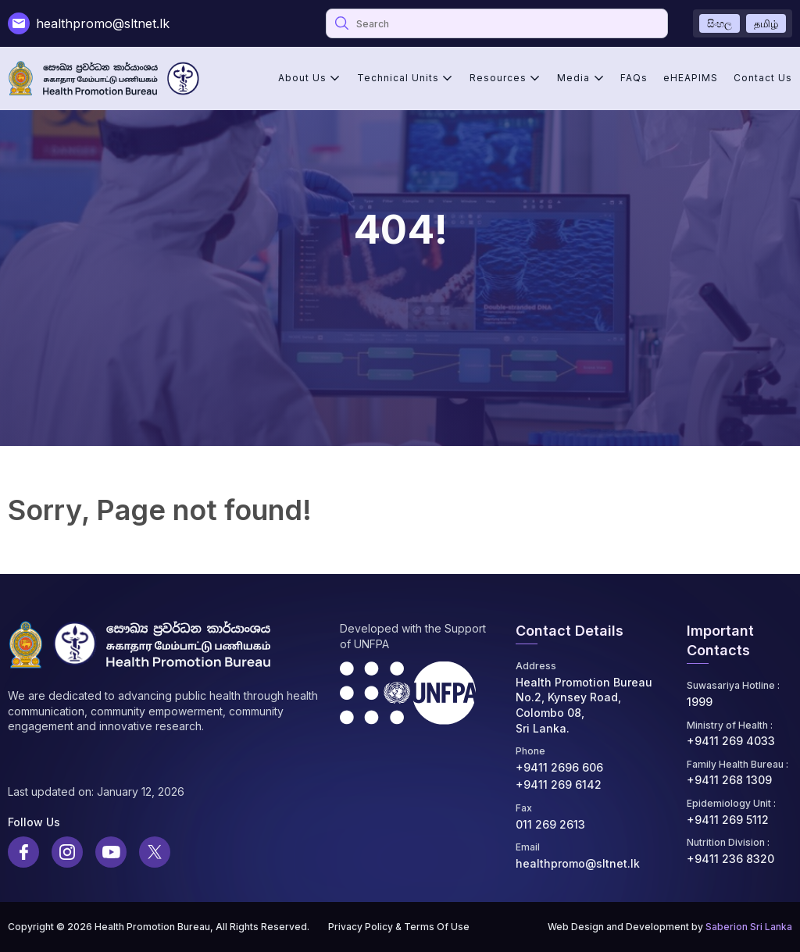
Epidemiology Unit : (731, 803)
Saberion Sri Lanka (748, 926)
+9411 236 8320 (730, 858)
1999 (699, 701)
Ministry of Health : (730, 725)
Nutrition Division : (728, 842)
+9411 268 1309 (729, 779)
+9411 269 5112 (728, 819)
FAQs (634, 78)
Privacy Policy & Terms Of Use (399, 926)
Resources (498, 78)
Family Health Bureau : (737, 764)
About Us (302, 78)
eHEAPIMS (690, 78)
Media (573, 78)
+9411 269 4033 (731, 740)
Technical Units (398, 78)
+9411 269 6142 (559, 784)
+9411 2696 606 (559, 767)
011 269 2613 (550, 824)
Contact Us (763, 78)
